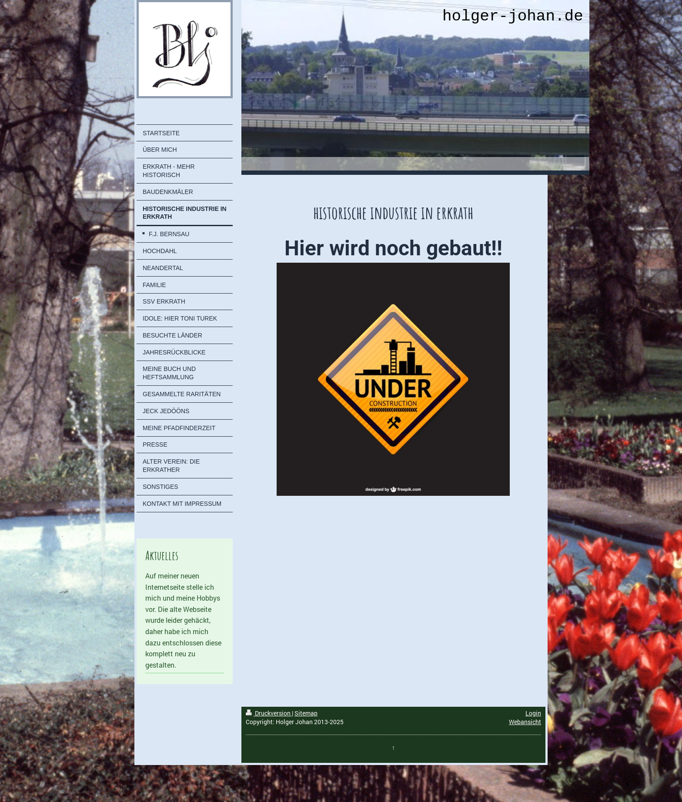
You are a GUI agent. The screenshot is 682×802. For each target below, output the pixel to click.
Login (533, 713)
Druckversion (269, 713)
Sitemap (306, 713)
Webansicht (525, 722)
